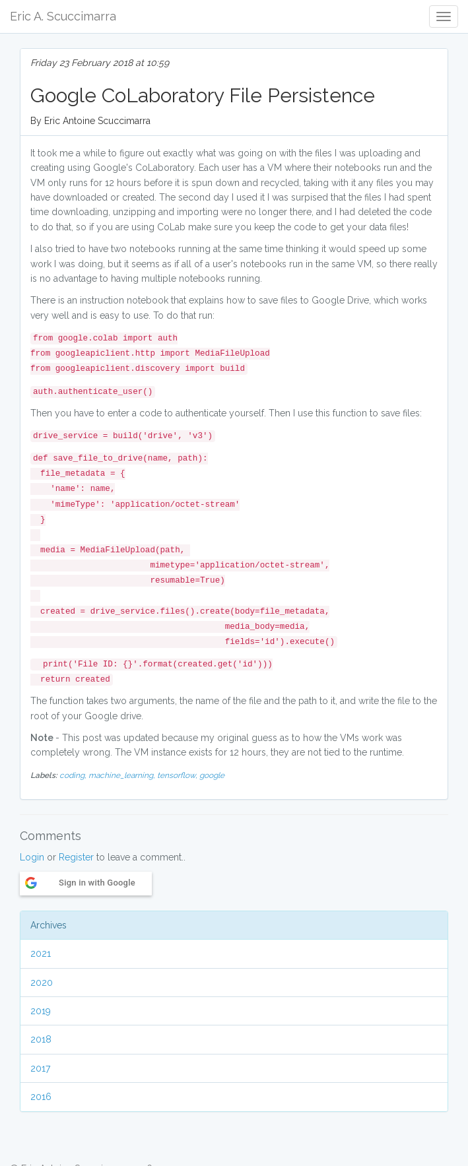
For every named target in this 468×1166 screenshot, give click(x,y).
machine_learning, (122, 775)
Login (32, 857)
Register (76, 857)
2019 (40, 1011)
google (211, 775)
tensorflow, (178, 775)
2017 (40, 1068)
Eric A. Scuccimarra (63, 16)
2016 (40, 1096)
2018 (40, 1039)
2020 (41, 982)
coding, (73, 775)
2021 (40, 953)
